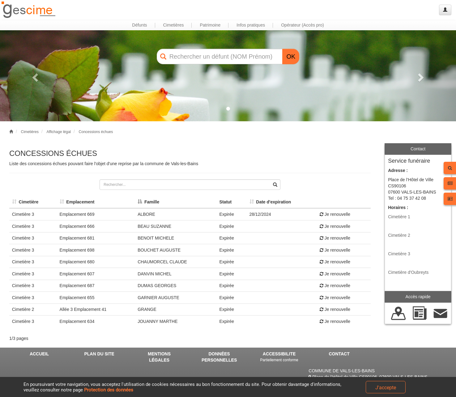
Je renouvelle (335, 214)
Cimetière (25, 201)
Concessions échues (96, 132)
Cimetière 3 (399, 253)
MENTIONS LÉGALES (159, 356)
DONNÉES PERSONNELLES (219, 356)
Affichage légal (58, 132)
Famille (148, 201)
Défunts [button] (139, 25)
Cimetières (30, 132)
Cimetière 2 (399, 235)
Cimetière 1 (399, 216)
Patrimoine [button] (210, 25)
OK (290, 56)
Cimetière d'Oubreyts (408, 272)
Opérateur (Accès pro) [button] (302, 25)
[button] (34, 75)
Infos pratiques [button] (251, 25)
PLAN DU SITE (99, 353)
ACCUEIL (39, 353)
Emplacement (77, 201)
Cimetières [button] (173, 25)
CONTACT (339, 353)
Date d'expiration (270, 201)
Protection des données (108, 390)
